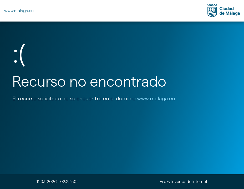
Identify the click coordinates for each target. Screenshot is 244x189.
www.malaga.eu (19, 10)
